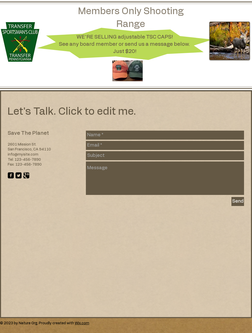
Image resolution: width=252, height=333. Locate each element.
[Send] (237, 201)
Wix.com (82, 323)
